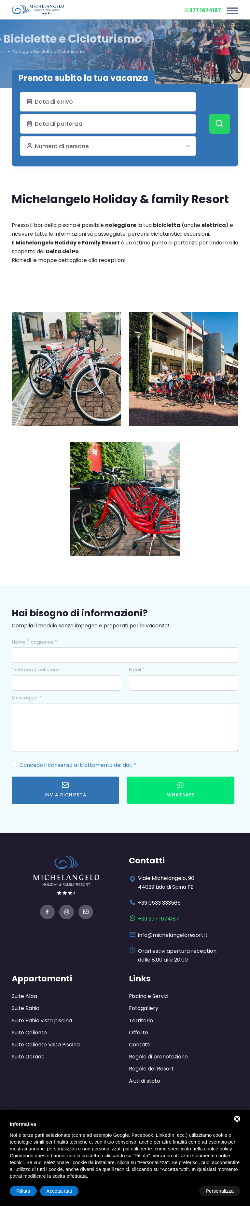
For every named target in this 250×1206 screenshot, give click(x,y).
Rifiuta (185, 1191)
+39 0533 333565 (159, 903)
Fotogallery (143, 1008)
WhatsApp (181, 789)
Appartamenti (42, 978)
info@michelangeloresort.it (173, 935)
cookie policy (218, 1148)
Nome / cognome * (34, 642)
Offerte (138, 1032)
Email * (137, 669)
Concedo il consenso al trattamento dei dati (76, 765)
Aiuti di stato (144, 1081)
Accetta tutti (221, 1191)
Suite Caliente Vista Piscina (46, 1044)
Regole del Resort (151, 1068)
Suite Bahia (25, 1008)
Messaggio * (26, 697)
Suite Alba (24, 996)
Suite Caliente (29, 1032)
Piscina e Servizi (148, 996)
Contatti (139, 1044)
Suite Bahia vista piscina (42, 1020)
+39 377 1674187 (158, 919)
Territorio (141, 1020)
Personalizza (30, 1191)
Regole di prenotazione (158, 1056)
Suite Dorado (28, 1056)
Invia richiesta (66, 789)
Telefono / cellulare (35, 669)
